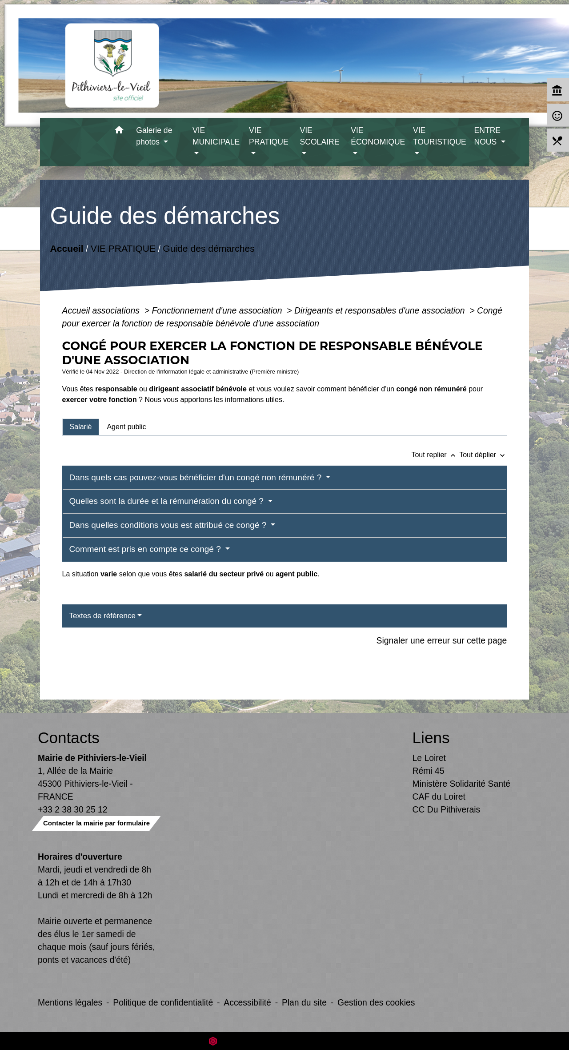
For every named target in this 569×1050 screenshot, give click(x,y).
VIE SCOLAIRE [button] (319, 136)
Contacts (69, 737)
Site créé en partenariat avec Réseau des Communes (284, 1041)
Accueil (66, 248)
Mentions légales (70, 1002)
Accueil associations (102, 310)
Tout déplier (483, 455)
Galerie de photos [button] (154, 136)
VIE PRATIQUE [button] (269, 136)
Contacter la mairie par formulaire (96, 823)
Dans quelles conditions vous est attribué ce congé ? (169, 525)
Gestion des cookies (376, 1002)
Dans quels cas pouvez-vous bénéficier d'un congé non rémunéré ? (196, 477)
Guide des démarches (209, 248)
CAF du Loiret (439, 796)
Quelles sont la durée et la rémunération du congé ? (167, 501)
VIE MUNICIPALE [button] (216, 136)
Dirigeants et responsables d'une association (380, 310)
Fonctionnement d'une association (218, 310)
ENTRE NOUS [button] (487, 136)
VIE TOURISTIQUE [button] (439, 136)
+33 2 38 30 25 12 (73, 809)
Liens (431, 737)
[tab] (81, 426)
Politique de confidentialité (163, 1002)
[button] (119, 131)
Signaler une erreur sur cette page (442, 640)
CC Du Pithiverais (447, 809)
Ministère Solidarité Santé (462, 784)
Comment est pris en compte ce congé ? (146, 549)
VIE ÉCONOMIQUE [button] (378, 136)
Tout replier (435, 455)
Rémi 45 (429, 771)
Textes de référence (102, 615)
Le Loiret (429, 758)
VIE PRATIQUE (122, 248)
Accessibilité (247, 1002)
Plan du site (304, 1002)
